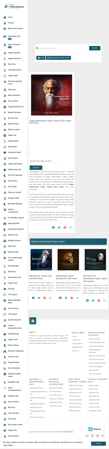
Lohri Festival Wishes (96, 359)
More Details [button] (8, 445)
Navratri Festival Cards (97, 356)
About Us (75, 351)
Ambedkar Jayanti (95, 411)
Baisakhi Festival (75, 407)
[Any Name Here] (44, 161)
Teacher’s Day (94, 393)
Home (41, 58)
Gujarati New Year (75, 389)
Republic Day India (36, 388)
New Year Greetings (76, 385)
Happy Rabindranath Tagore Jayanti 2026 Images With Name (50, 122)
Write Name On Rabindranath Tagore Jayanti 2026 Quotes (95, 278)
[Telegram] (94, 429)
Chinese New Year (75, 400)
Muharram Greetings (56, 399)
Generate (36, 167)
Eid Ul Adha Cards (55, 395)
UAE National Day (36, 407)
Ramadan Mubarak (56, 388)
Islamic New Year (55, 406)
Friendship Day (94, 396)
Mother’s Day (93, 385)
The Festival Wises (66, 432)
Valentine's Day (94, 407)
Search (94, 48)
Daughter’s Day (94, 400)
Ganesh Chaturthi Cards (97, 363)
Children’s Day (94, 403)
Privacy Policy (77, 344)
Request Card (77, 347)
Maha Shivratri (94, 370)
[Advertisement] (68, 21)
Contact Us (76, 340)
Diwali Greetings (94, 339)
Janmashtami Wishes (96, 346)
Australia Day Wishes (37, 404)
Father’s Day (93, 389)
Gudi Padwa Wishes (96, 367)
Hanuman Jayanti (95, 374)
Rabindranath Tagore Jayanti (58, 58)
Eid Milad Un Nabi (55, 402)
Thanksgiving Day (75, 403)
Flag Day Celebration (37, 417)
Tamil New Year (74, 396)
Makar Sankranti (75, 411)
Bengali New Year (75, 393)
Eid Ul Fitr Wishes (55, 392)
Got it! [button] (98, 443)
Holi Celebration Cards (97, 342)
